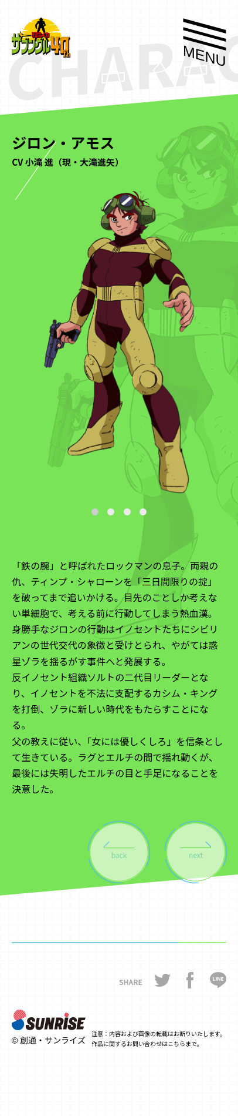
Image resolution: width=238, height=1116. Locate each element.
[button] (94, 511)
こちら (176, 1043)
